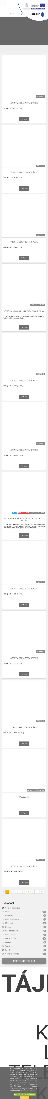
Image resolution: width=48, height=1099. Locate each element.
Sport (24, 950)
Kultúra (24, 942)
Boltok (24, 927)
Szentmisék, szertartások (24, 103)
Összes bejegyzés (11, 908)
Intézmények (24, 938)
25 (42, 892)
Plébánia (24, 797)
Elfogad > (25, 1097)
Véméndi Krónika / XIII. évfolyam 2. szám (24, 311)
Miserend (24, 923)
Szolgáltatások (24, 931)
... (37, 892)
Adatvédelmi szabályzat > (24, 1094)
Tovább (24, 119)
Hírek (24, 912)
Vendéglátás (24, 935)
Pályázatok (24, 915)
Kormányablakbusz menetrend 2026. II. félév (24, 519)
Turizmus (24, 946)
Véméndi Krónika (24, 954)
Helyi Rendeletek (24, 919)
